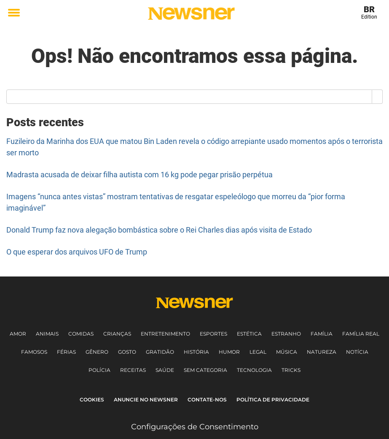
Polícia (99, 370)
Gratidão (160, 352)
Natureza (321, 352)
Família (322, 334)
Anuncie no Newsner (146, 399)
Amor (18, 334)
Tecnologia (254, 370)
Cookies (92, 399)
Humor (229, 352)
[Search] (377, 96)
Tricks (291, 370)
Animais (47, 334)
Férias (66, 352)
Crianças (117, 334)
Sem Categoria (205, 370)
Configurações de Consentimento (194, 426)
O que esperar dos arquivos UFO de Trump (76, 251)
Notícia (357, 352)
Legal (257, 352)
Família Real (360, 334)
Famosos (34, 352)
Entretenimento (165, 334)
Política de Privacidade (272, 399)
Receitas (133, 370)
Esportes (213, 334)
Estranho (286, 334)
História (196, 352)
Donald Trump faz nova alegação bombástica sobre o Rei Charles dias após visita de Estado (159, 229)
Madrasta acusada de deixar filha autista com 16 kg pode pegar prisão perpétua (139, 174)
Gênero (97, 352)
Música (286, 352)
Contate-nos (207, 399)
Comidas (81, 334)
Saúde (165, 370)
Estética (249, 334)
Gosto (127, 352)
